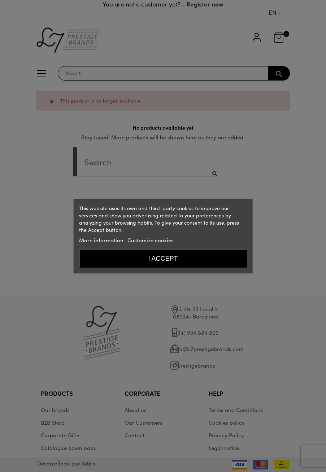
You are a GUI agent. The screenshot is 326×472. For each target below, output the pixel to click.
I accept (163, 258)
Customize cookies (150, 240)
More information (101, 240)
